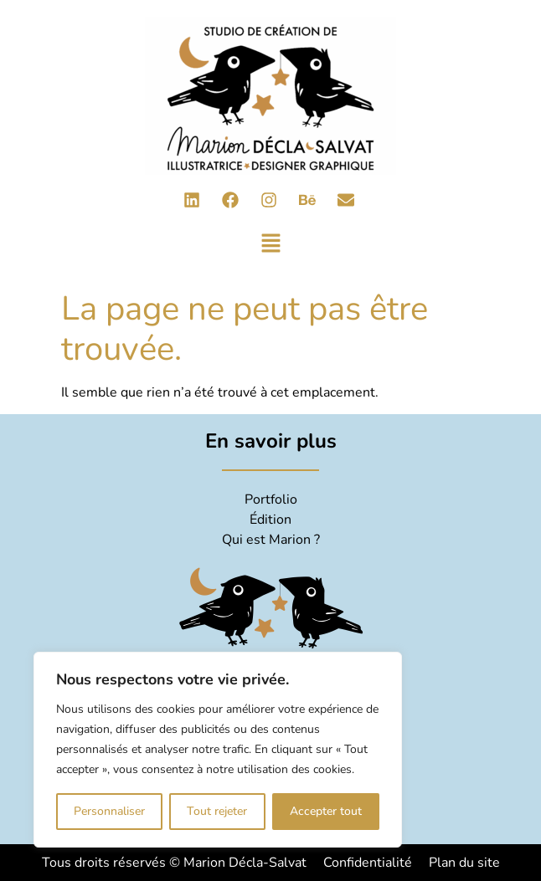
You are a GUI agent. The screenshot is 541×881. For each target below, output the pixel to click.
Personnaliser (109, 811)
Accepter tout (326, 811)
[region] (217, 750)
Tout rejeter (217, 811)
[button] (271, 245)
